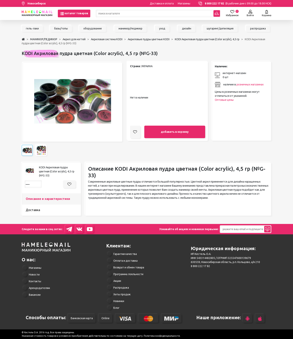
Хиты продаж (122, 294)
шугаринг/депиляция (220, 28)
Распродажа (121, 287)
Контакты (35, 281)
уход (162, 28)
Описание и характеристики (48, 198)
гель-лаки (32, 28)
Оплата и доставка (125, 260)
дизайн (186, 28)
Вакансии (35, 294)
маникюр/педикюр (130, 28)
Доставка (33, 210)
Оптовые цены (224, 99)
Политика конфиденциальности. (162, 336)
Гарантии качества (125, 254)
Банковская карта (82, 318)
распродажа (258, 28)
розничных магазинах (250, 84)
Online (105, 318)
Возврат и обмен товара (128, 267)
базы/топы (61, 28)
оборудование (92, 28)
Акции (117, 280)
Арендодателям (39, 288)
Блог (116, 307)
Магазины (184, 3)
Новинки (118, 301)
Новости (34, 274)
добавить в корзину (175, 131)
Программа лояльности (128, 274)
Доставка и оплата (162, 3)
